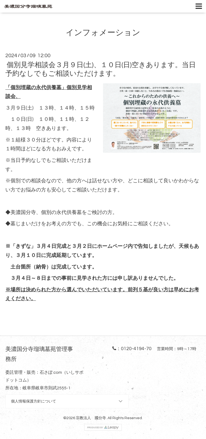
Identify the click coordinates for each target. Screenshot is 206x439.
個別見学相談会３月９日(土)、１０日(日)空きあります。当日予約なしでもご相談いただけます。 (100, 69)
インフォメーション (103, 32)
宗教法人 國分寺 (91, 418)
